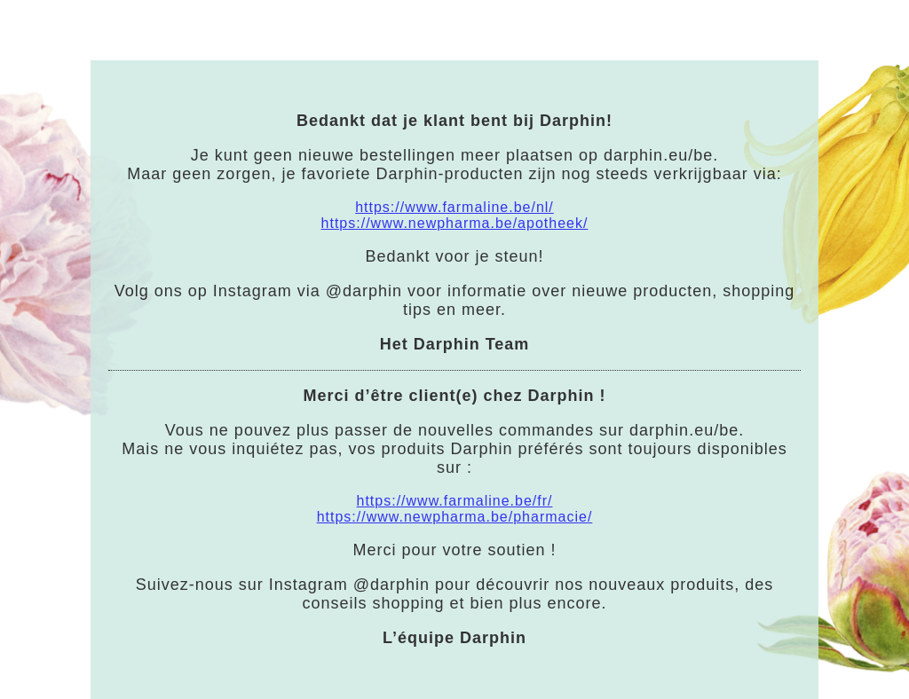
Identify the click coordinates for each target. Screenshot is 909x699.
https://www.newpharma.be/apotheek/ (455, 223)
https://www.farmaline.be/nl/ (454, 207)
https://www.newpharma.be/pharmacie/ (455, 516)
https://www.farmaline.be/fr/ (455, 500)
